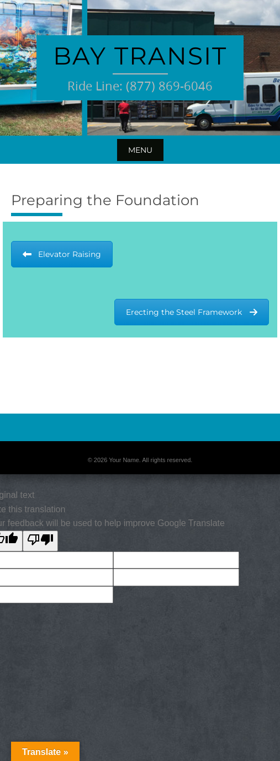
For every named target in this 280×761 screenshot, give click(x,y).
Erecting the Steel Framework (191, 312)
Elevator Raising (62, 254)
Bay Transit (140, 56)
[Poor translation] (40, 540)
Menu (140, 150)
